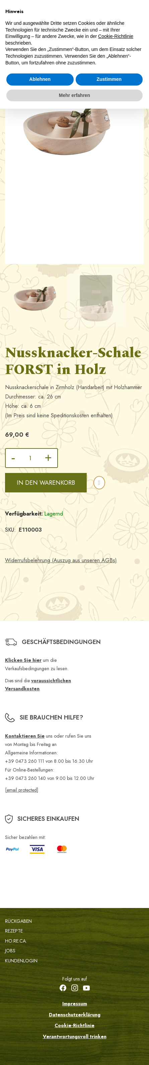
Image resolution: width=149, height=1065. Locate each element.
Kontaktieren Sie (25, 736)
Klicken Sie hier (23, 660)
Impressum (74, 1003)
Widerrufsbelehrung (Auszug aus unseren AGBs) (61, 560)
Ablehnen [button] (40, 79)
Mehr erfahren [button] (74, 95)
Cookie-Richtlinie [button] (115, 36)
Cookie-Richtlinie (74, 1025)
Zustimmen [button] (109, 79)
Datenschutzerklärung (74, 1014)
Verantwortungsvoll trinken (74, 1036)
